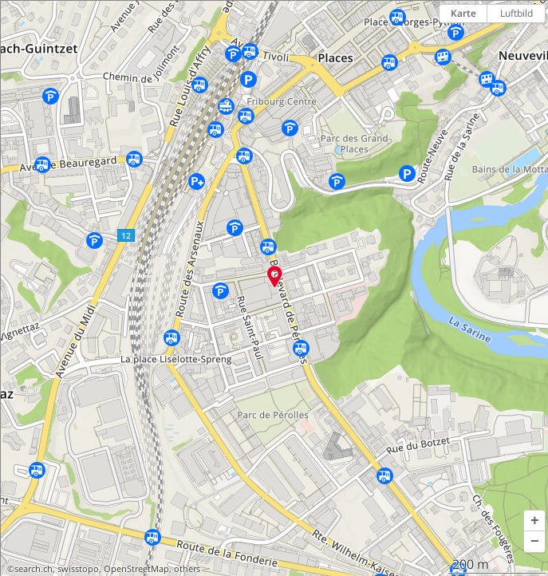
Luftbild (516, 13)
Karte (463, 13)
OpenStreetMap (136, 568)
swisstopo (78, 568)
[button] (534, 521)
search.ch (33, 568)
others (187, 568)
